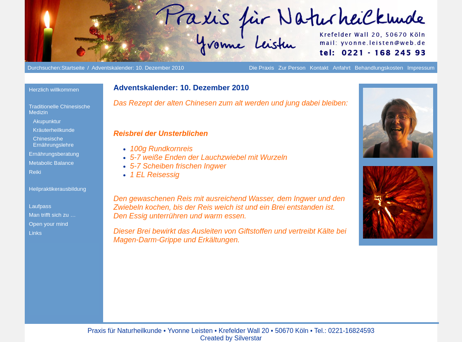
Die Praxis (261, 68)
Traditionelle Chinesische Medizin (59, 109)
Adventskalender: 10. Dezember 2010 (181, 87)
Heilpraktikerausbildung (57, 189)
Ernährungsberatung (54, 154)
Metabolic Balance (51, 163)
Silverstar (248, 338)
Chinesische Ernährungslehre (53, 142)
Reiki (35, 172)
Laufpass (40, 206)
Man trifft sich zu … (52, 215)
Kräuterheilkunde (54, 130)
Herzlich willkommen (54, 90)
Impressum (420, 68)
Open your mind (48, 224)
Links (35, 233)
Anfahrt (342, 68)
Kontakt (319, 68)
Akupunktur (47, 121)
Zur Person (292, 68)
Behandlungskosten (379, 68)
